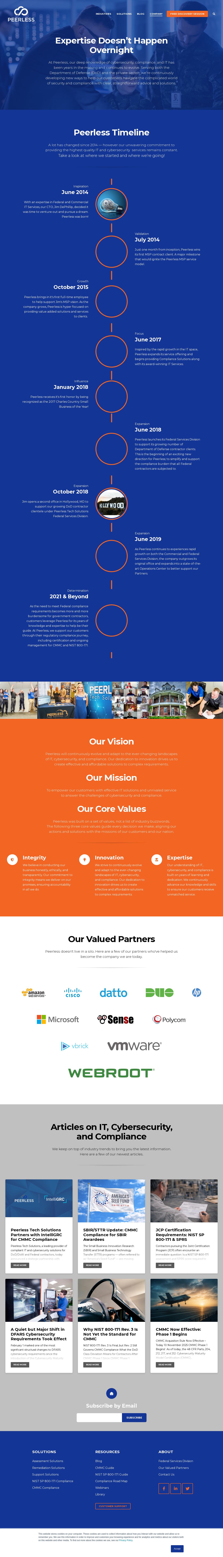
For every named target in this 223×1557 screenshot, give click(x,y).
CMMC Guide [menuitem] (104, 1468)
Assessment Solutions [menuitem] (47, 1461)
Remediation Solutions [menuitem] (48, 1468)
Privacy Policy (125, 1540)
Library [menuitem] (100, 1494)
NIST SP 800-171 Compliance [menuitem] (52, 1481)
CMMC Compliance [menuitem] (45, 1487)
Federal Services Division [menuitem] (176, 1461)
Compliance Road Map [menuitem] (111, 1481)
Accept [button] (177, 1549)
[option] (18, 700)
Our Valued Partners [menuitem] (174, 1468)
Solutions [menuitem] (124, 13)
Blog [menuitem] (140, 13)
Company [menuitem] (156, 13)
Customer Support (113, 1506)
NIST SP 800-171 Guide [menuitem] (111, 1474)
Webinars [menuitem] (102, 1487)
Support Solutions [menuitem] (45, 1474)
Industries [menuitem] (103, 13)
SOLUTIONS (44, 1452)
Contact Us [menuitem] (166, 1474)
